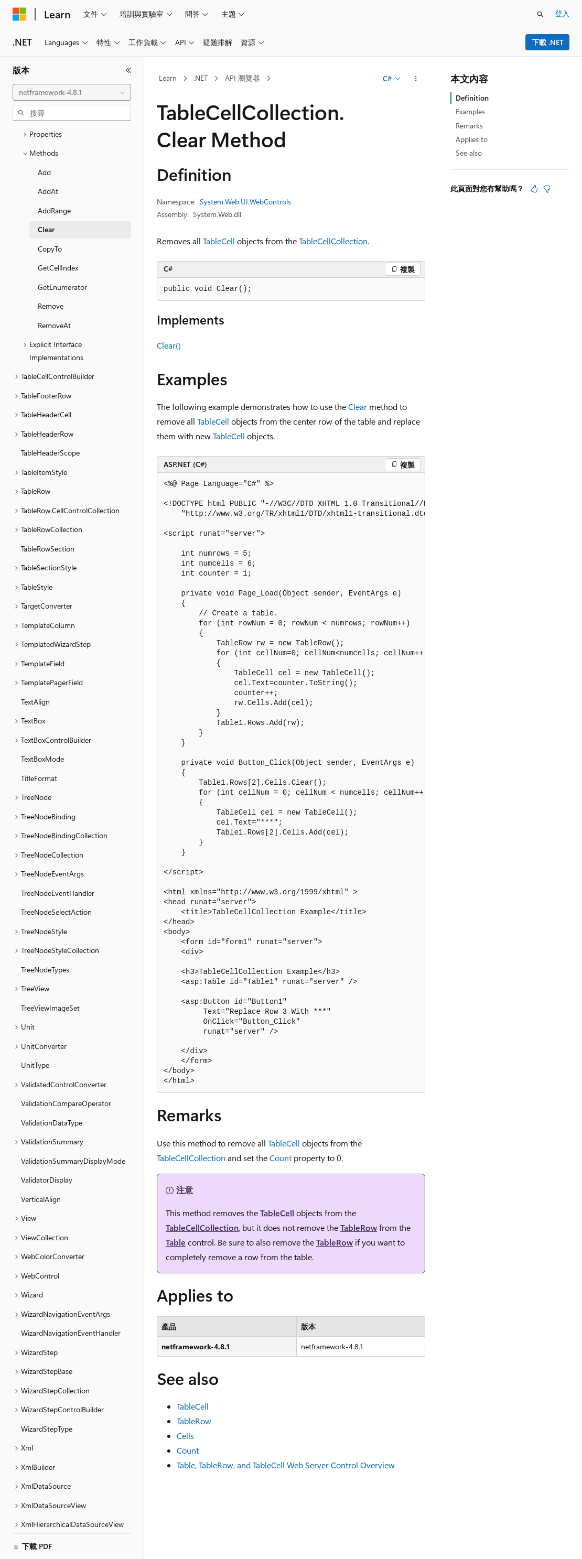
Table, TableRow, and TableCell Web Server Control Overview (286, 1464)
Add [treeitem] (44, 136)
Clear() (169, 345)
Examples (470, 111)
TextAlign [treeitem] (35, 665)
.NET (200, 78)
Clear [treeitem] (46, 193)
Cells (185, 1435)
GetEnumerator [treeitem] (62, 251)
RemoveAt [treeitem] (54, 289)
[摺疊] (128, 70)
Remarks (469, 126)
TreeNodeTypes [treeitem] (45, 933)
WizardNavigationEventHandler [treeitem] (71, 1297)
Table (176, 1242)
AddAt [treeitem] (48, 155)
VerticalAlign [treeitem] (41, 1163)
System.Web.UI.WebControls (245, 202)
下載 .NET (548, 42)
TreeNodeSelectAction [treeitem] (56, 876)
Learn (168, 78)
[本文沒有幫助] (547, 188)
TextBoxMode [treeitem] (42, 723)
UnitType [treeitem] (35, 1029)
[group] (291, 783)
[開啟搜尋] (540, 14)
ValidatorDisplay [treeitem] (46, 1144)
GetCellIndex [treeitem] (58, 231)
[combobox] (72, 92)
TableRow (358, 1227)
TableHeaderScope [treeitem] (50, 416)
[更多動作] (416, 78)
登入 (562, 13)
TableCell (219, 240)
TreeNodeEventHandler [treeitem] (57, 857)
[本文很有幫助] (534, 188)
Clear (357, 406)
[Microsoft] (19, 14)
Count (281, 1157)
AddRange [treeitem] (54, 174)
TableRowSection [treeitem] (47, 512)
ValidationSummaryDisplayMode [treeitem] (73, 1125)
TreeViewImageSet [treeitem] (50, 972)
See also (469, 153)
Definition (472, 98)
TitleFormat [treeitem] (39, 742)
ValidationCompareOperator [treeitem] (66, 1067)
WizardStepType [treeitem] (46, 1393)
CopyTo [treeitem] (50, 213)
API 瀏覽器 (242, 78)
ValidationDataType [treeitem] (51, 1086)
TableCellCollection (333, 240)
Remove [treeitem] (50, 270)
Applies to (472, 139)
